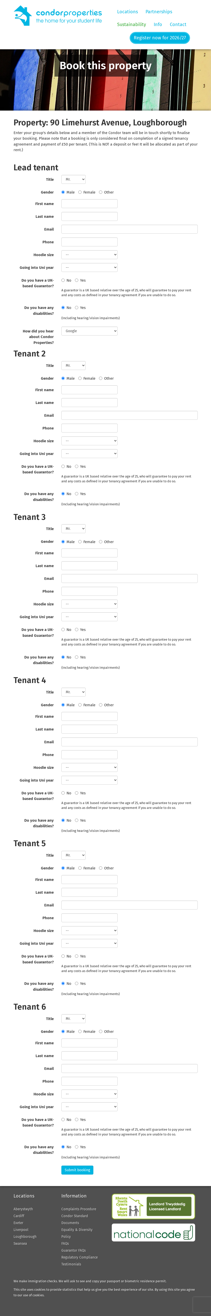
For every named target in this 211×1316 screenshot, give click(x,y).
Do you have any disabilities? (39, 310)
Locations (127, 12)
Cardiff (19, 1216)
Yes (80, 280)
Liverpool (21, 1230)
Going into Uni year (37, 267)
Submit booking (77, 1170)
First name (44, 203)
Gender (47, 192)
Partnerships (159, 12)
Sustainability (131, 24)
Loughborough (25, 1237)
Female (86, 192)
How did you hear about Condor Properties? (38, 337)
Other (106, 192)
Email (49, 229)
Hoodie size (44, 255)
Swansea (20, 1243)
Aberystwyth (23, 1209)
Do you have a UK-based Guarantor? (37, 283)
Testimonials (71, 1264)
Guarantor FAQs (73, 1250)
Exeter (18, 1223)
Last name (45, 216)
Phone (48, 242)
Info (158, 24)
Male (68, 192)
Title (50, 179)
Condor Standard (74, 1216)
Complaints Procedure (78, 1209)
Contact (178, 24)
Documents (70, 1223)
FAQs (65, 1243)
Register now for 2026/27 (160, 38)
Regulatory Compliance (79, 1257)
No (66, 280)
